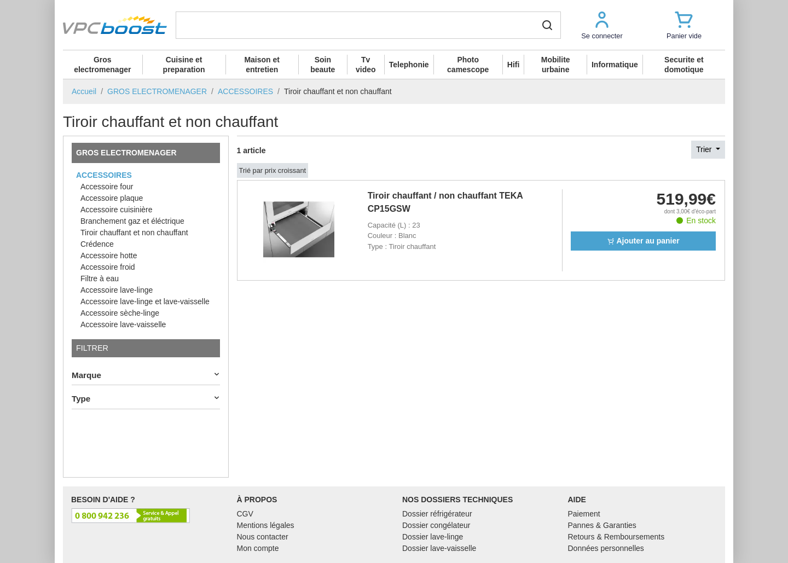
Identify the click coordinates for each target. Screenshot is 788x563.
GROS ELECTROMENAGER (126, 152)
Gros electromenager (102, 64)
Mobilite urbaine (555, 64)
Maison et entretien (262, 64)
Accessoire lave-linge (116, 290)
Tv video (366, 64)
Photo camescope (468, 64)
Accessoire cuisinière (116, 209)
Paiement (584, 513)
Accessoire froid (107, 267)
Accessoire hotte (108, 255)
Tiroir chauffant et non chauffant (134, 232)
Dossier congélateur (436, 525)
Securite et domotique (684, 64)
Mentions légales (265, 525)
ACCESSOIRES (104, 175)
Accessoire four (106, 186)
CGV (245, 513)
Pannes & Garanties (602, 525)
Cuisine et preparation (184, 64)
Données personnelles (606, 548)
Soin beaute (322, 64)
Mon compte (258, 548)
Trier (705, 149)
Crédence (97, 244)
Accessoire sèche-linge (119, 313)
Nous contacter (262, 536)
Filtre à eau (99, 278)
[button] (602, 24)
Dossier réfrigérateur (437, 513)
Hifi (513, 64)
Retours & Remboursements (616, 536)
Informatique (615, 64)
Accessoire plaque (111, 198)
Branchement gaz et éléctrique (132, 221)
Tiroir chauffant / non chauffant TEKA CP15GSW (445, 202)
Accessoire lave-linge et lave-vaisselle (145, 301)
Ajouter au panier (643, 240)
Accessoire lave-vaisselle (123, 324)
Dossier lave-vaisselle (439, 548)
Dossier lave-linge (432, 536)
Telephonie (409, 64)
